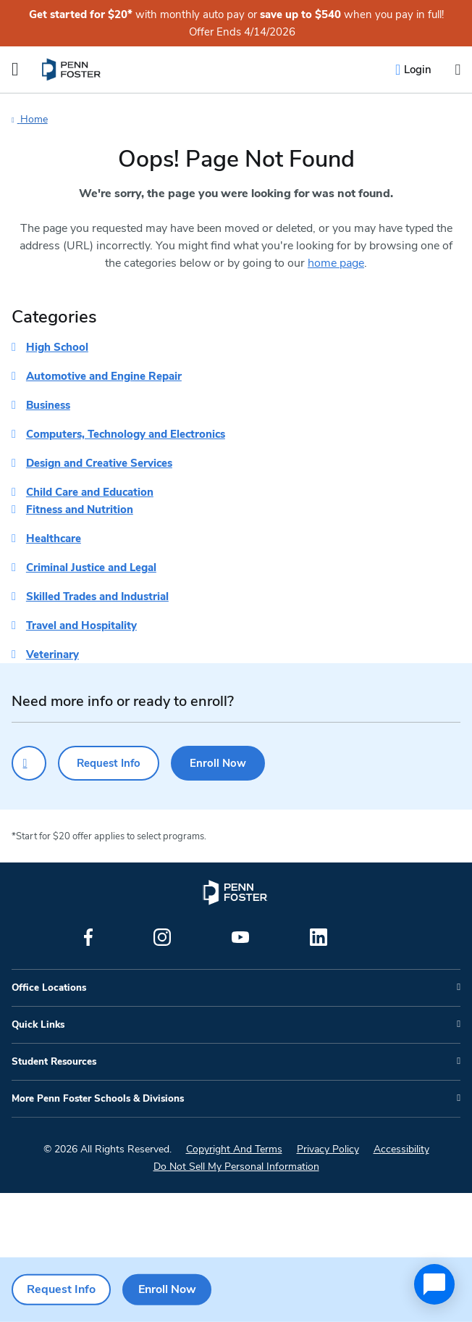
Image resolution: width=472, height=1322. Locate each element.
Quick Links (38, 1024)
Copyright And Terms (234, 1149)
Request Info (108, 763)
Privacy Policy (328, 1149)
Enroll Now (218, 763)
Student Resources (54, 1061)
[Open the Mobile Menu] (15, 69)
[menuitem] (72, 69)
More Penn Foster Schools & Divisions (98, 1098)
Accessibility (401, 1149)
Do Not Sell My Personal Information (236, 1166)
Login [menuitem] (417, 69)
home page (336, 263)
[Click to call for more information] (29, 763)
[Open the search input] (457, 70)
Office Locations (49, 987)
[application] (434, 1284)
